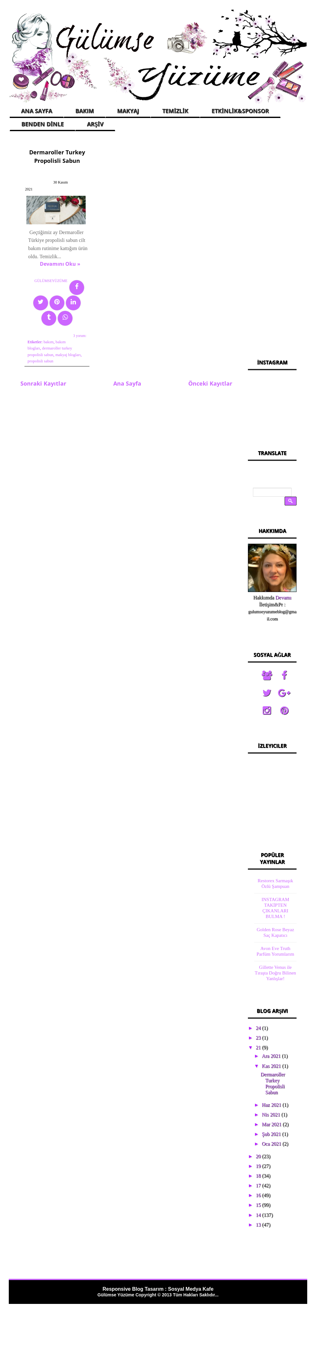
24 (259, 1028)
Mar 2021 (272, 1124)
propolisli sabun (53, 347)
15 (259, 1205)
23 (259, 1037)
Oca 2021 (272, 1143)
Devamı (284, 597)
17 (259, 1185)
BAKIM (84, 111)
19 (259, 1166)
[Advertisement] (272, 243)
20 (259, 1156)
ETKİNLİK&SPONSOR (240, 111)
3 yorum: (74, 322)
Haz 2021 (272, 1104)
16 (259, 1195)
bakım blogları (38, 335)
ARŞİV (95, 124)
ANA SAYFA (36, 111)
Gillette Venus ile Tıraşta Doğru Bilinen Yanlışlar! (275, 973)
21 (259, 1047)
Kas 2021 (272, 1066)
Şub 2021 (272, 1134)
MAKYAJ (128, 111)
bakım (47, 328)
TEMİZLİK (175, 111)
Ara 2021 (272, 1056)
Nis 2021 (271, 1114)
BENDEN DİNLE (42, 124)
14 (259, 1215)
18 (259, 1175)
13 (259, 1224)
